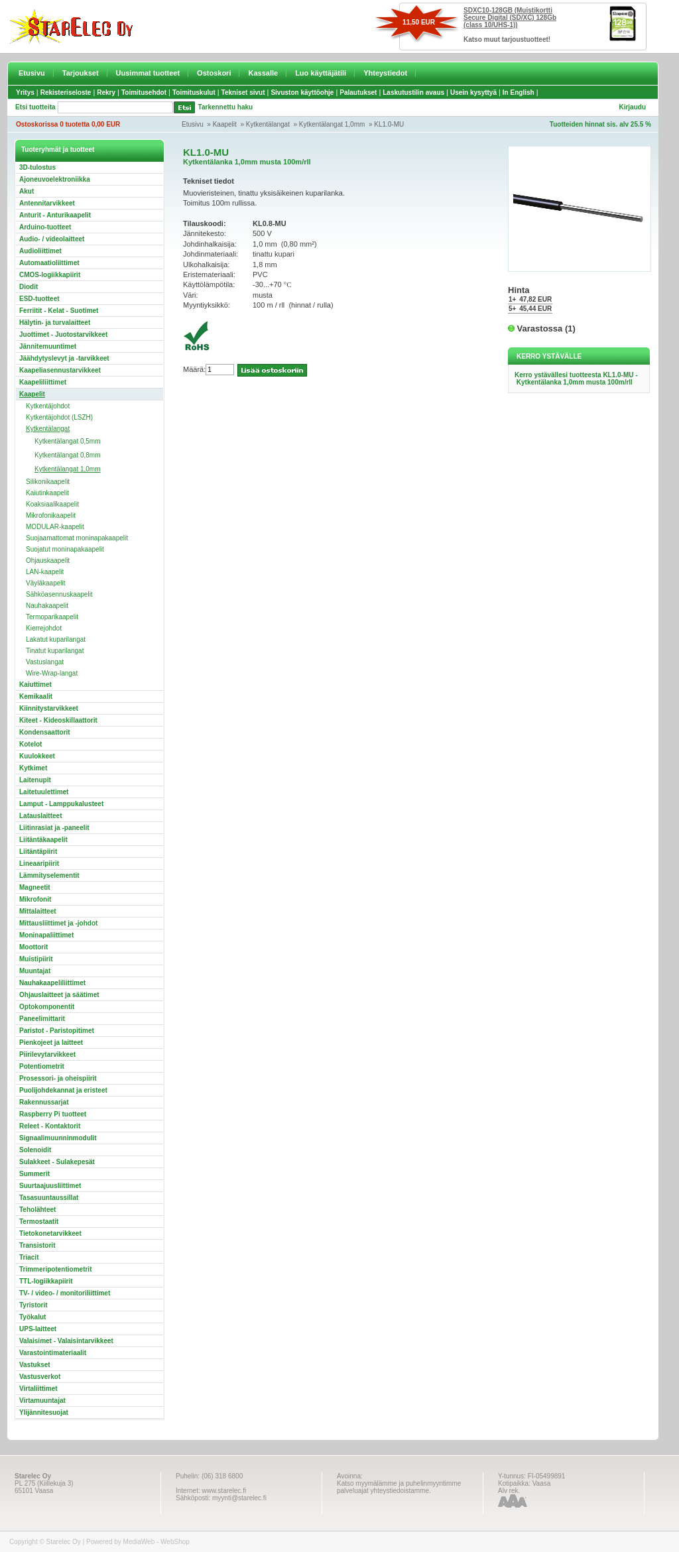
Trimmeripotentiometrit (55, 1269)
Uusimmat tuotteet (148, 73)
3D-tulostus (37, 167)
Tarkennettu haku (225, 107)
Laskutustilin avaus (413, 92)
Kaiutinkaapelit (47, 493)
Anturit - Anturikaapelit (55, 215)
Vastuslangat (45, 662)
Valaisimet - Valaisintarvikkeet (66, 1340)
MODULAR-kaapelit (55, 526)
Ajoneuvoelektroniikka (54, 179)
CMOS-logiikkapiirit (49, 274)
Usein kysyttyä (473, 92)
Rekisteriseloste (66, 92)
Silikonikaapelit (48, 481)
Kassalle (263, 73)
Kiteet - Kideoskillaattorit (58, 720)
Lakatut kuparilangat (56, 639)
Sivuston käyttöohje (302, 92)
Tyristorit (33, 1305)
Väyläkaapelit (45, 583)
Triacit (28, 1257)
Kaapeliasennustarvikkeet (60, 370)
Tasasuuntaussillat (48, 1197)
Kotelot (30, 744)
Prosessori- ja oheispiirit (58, 1078)
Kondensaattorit (44, 732)
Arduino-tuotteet (45, 227)
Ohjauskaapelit (48, 560)
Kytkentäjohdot (48, 406)
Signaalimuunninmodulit (58, 1138)
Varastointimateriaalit (52, 1352)
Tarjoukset (80, 73)
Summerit (34, 1173)
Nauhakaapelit (47, 605)
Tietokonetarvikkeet (50, 1233)
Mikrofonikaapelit (51, 515)
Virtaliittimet (38, 1388)
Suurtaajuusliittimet (50, 1185)
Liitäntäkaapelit (43, 839)
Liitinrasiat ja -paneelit (54, 827)
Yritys (25, 92)
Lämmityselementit (49, 875)
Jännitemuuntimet (47, 346)
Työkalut (32, 1317)
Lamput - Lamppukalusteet (61, 803)
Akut (26, 191)
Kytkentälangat (268, 124)
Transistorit (37, 1245)
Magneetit (34, 887)
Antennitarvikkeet (47, 203)
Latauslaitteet (40, 815)
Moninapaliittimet (46, 935)
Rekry (106, 92)
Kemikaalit (35, 696)
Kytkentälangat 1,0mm (332, 124)
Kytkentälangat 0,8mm (67, 455)
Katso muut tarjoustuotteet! (506, 39)
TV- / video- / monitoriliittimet (64, 1293)
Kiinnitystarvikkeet (48, 708)
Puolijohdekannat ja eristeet (63, 1090)
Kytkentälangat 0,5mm (67, 441)
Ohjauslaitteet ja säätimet (59, 994)
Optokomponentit (46, 1006)
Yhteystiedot (385, 73)
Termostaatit (38, 1221)
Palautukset (358, 92)
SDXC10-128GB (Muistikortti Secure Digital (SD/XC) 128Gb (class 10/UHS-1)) (509, 18)
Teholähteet (37, 1209)
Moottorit (33, 947)
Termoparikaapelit (52, 617)
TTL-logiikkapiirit (46, 1281)
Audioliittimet (40, 251)
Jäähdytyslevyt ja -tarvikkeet (64, 358)
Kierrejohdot (44, 628)
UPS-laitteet (37, 1329)
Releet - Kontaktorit (49, 1126)
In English (518, 92)
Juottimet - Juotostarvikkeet (63, 334)
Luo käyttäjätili (320, 73)
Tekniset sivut (243, 92)
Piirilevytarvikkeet (47, 1054)
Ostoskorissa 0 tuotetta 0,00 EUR (68, 124)
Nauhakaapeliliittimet (52, 982)
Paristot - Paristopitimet (56, 1030)
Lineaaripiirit (39, 863)
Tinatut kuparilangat (55, 650)
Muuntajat (34, 971)
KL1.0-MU (389, 124)
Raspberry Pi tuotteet (52, 1114)
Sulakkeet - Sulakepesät (57, 1161)
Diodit (28, 286)
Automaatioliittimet (49, 263)
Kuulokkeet (37, 756)
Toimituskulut (194, 92)
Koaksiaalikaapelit (52, 504)
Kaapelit (225, 124)
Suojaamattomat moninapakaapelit (77, 538)
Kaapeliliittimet (42, 382)
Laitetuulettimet (43, 792)
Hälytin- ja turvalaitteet (54, 322)
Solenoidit (35, 1150)
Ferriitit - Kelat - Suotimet (58, 310)
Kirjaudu (632, 107)
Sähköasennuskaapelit (59, 594)
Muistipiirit (36, 959)
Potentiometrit (41, 1066)
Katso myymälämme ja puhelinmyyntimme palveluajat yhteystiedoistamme (399, 1487)
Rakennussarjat (43, 1102)
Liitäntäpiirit (38, 851)
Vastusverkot (39, 1376)
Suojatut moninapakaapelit (65, 549)
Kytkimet (33, 768)
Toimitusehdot (143, 92)
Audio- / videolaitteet (51, 239)
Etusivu (32, 73)
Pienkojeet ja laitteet (51, 1042)
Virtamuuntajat (42, 1400)
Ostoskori (214, 73)
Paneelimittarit (42, 1018)
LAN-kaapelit (45, 571)
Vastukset (34, 1364)
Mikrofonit (35, 899)
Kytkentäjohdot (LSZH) (59, 417)
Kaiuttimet (35, 684)
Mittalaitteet (37, 911)
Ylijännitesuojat (43, 1412)
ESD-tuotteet (39, 298)
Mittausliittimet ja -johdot (58, 923)
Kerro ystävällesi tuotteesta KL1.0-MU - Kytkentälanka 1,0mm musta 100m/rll (576, 378)
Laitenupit (35, 780)
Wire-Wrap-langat (52, 673)
